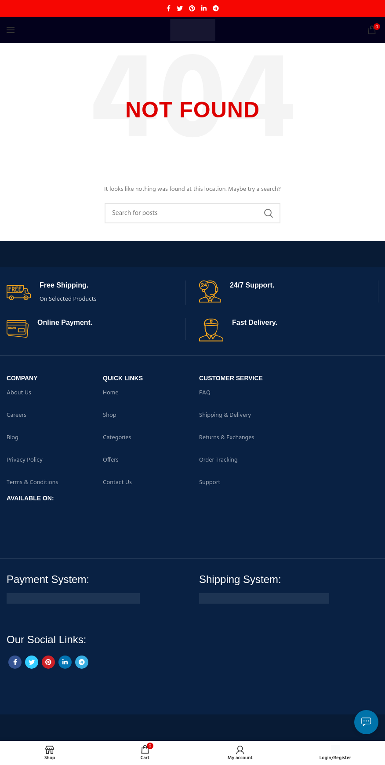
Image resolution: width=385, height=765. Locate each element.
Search (269, 213)
